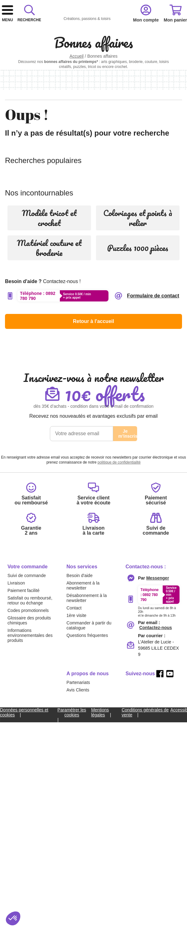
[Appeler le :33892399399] (159, 810)
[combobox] (93, 46)
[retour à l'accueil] (74, 22)
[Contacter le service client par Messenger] (157, 777)
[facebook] (160, 873)
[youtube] (170, 873)
